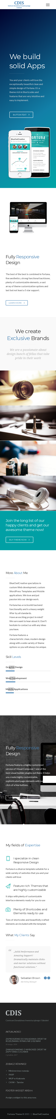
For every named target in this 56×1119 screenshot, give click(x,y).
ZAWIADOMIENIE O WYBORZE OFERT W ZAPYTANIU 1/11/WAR (26, 1050)
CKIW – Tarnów (16, 1082)
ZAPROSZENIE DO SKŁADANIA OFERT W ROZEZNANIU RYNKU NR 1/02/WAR (26, 1040)
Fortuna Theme (14, 1114)
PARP (11, 1074)
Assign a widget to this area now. (21, 1097)
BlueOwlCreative (41, 1114)
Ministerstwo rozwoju (19, 1070)
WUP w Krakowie (17, 1078)
